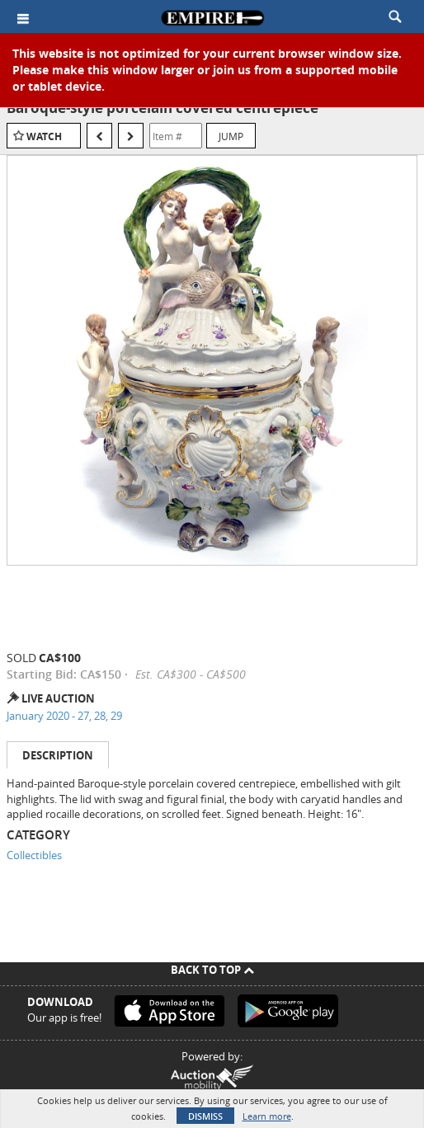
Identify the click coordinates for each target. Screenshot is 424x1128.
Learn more (267, 1116)
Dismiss (205, 1116)
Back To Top (212, 969)
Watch (44, 136)
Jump (231, 136)
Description (57, 755)
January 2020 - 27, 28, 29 (64, 715)
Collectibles (34, 855)
